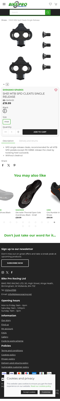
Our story (6, 320)
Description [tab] (8, 141)
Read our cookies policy (41, 386)
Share (4, 161)
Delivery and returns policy (14, 363)
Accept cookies (29, 392)
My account (7, 328)
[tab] (4, 222)
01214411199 (10, 290)
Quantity (7, 127)
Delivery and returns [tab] (28, 141)
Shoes (4, 20)
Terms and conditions (12, 350)
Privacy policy (8, 359)
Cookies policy (8, 355)
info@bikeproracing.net (20, 294)
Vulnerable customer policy (15, 367)
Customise (46, 392)
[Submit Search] (48, 12)
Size (5, 117)
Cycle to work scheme (12, 341)
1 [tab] (7, 84)
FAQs (4, 333)
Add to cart (40, 132)
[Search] (30, 12)
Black (5, 107)
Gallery (4, 337)
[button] (4, 4)
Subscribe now (15, 263)
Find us (5, 324)
